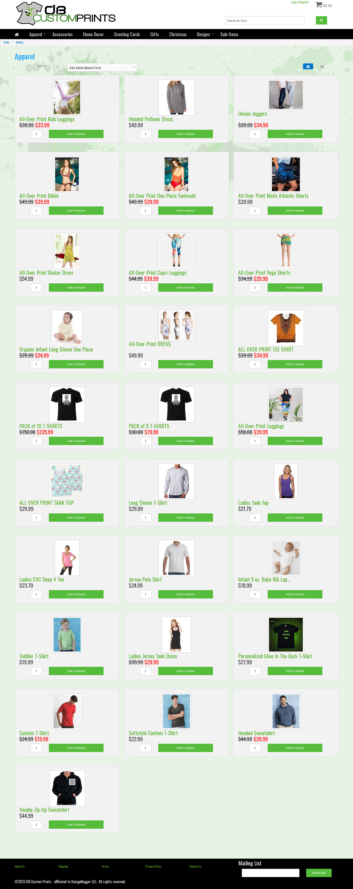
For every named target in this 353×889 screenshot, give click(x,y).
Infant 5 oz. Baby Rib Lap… (264, 579)
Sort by (41, 65)
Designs (203, 34)
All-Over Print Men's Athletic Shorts (273, 195)
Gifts (154, 34)
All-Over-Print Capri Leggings (157, 272)
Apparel (35, 34)
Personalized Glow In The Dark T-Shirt (275, 656)
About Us (20, 866)
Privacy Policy (153, 866)
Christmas (178, 34)
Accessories (62, 34)
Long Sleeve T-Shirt (148, 502)
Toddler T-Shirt (34, 656)
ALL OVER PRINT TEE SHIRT (266, 349)
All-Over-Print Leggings (261, 426)
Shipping (63, 866)
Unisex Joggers (252, 113)
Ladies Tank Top (253, 502)
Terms (105, 866)
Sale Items (229, 34)
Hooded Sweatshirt (256, 733)
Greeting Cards (127, 34)
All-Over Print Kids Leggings (47, 119)
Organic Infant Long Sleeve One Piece (56, 349)
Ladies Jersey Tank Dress (153, 656)
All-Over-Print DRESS (150, 344)
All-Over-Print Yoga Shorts (264, 272)
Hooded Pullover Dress (151, 119)
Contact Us (195, 866)
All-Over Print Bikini (39, 195)
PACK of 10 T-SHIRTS (40, 426)
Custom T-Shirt (34, 733)
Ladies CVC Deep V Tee (41, 579)
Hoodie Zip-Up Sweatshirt (44, 809)
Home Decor (93, 34)
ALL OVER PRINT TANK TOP (46, 502)
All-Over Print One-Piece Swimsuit (162, 195)
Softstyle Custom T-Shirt (153, 733)
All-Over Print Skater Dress (46, 272)
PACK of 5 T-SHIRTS (149, 426)
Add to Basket (76, 134)
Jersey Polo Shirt (145, 579)
